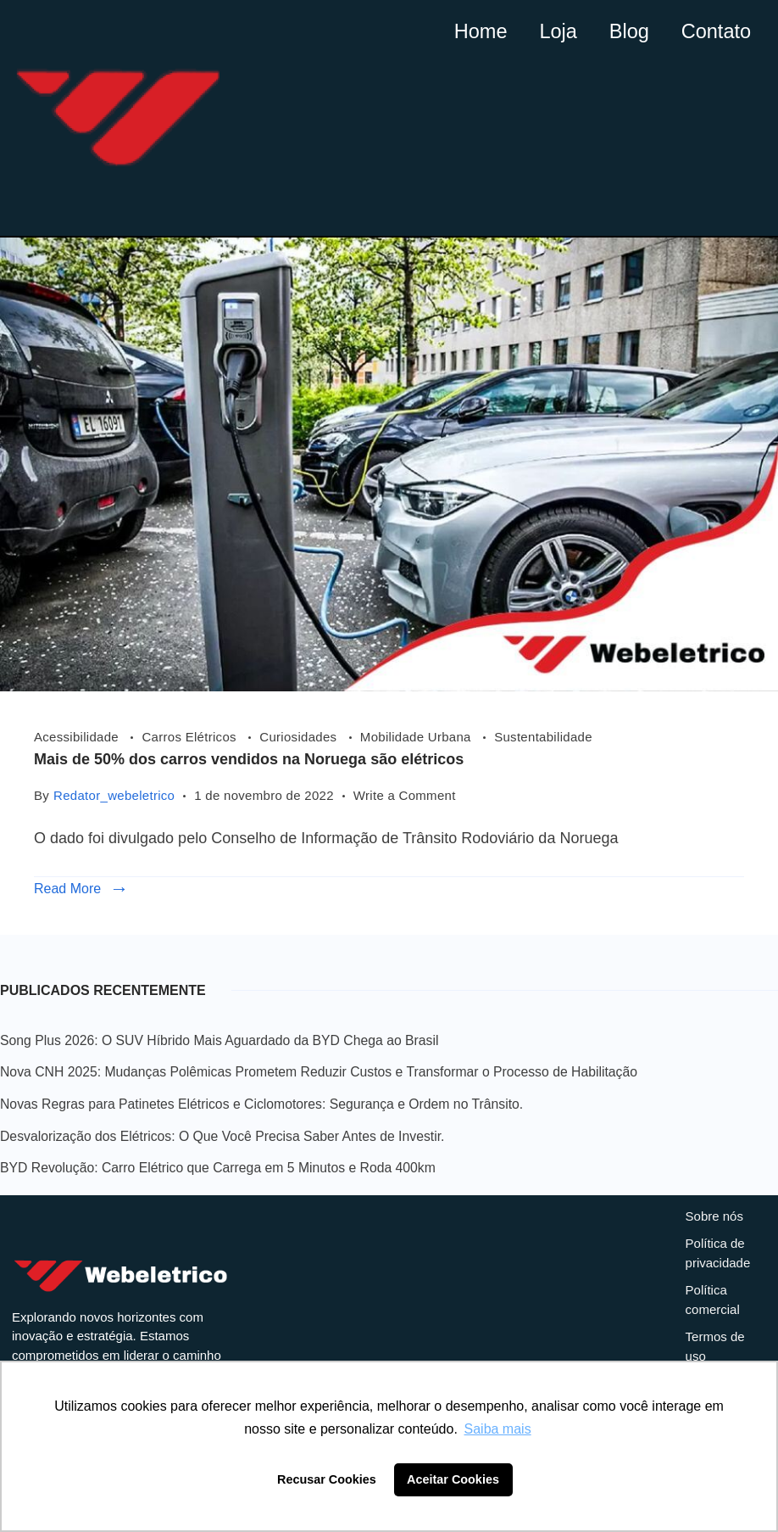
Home (462, 30)
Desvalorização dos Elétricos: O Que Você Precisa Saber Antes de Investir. (222, 1136)
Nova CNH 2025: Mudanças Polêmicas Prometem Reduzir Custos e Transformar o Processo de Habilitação (318, 1072)
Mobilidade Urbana (417, 737)
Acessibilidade (78, 737)
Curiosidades (300, 737)
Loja (544, 30)
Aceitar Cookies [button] (453, 1479)
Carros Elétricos (191, 737)
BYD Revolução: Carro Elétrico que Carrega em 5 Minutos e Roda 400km (218, 1167)
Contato (712, 30)
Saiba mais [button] (497, 1429)
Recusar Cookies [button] (326, 1479)
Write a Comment (404, 793)
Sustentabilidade (543, 737)
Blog (619, 30)
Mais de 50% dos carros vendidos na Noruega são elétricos (249, 759)
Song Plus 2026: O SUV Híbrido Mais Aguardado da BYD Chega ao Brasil (219, 1040)
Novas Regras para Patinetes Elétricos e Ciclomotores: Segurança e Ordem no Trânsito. (261, 1104)
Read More (67, 888)
